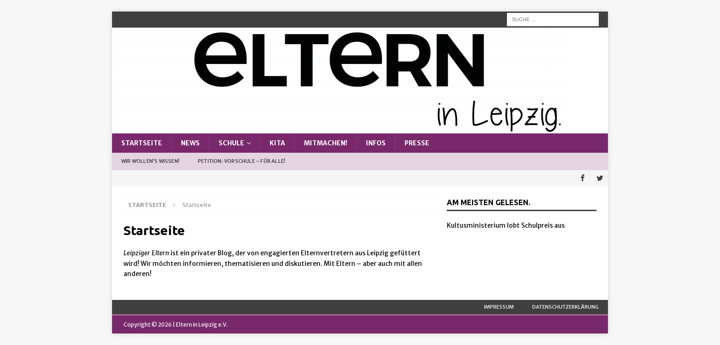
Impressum (499, 306)
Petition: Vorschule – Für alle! (241, 161)
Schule (231, 143)
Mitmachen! (325, 143)
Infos (376, 143)
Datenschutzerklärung (565, 306)
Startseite (141, 143)
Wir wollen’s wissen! (150, 161)
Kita (277, 143)
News (190, 143)
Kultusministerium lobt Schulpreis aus (506, 225)
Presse (417, 143)
